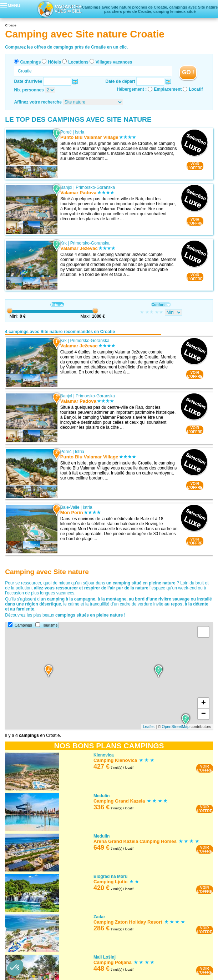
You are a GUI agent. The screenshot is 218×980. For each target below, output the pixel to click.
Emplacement (168, 89)
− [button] (203, 714)
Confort (161, 305)
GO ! (188, 72)
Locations (78, 62)
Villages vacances (114, 62)
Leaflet (148, 726)
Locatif (196, 89)
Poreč (65, 132)
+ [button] (203, 703)
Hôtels (54, 62)
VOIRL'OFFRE (195, 166)
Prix (57, 305)
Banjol (66, 187)
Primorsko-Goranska (95, 187)
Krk (63, 243)
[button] (15, 967)
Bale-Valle (70, 507)
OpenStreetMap (176, 726)
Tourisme (50, 625)
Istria (79, 132)
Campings (30, 62)
